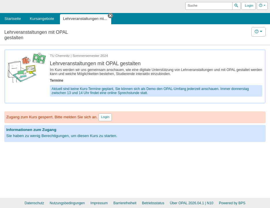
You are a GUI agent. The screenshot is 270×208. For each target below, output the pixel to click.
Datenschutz (34, 203)
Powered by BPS (232, 203)
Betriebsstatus (153, 203)
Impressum (99, 203)
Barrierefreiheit (125, 203)
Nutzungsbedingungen (67, 203)
